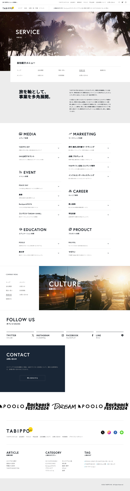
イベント (41, 8)
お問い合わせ (111, 2)
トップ (19, 70)
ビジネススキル (51, 463)
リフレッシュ (50, 470)
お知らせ (41, 75)
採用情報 (61, 75)
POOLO (86, 2)
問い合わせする (32, 378)
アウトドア (49, 468)
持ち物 (64, 463)
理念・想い (61, 70)
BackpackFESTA (69, 8)
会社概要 (41, 70)
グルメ (64, 468)
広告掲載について (101, 2)
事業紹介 (79, 2)
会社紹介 (72, 2)
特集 (36, 8)
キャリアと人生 (78, 8)
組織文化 (103, 70)
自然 (63, 470)
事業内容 (82, 70)
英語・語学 (87, 8)
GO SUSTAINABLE (95, 8)
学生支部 (91, 2)
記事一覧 (31, 8)
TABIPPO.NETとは (64, 2)
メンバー (20, 75)
